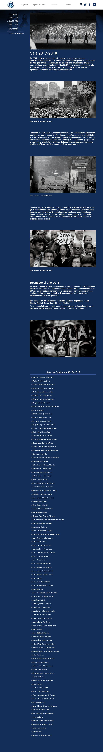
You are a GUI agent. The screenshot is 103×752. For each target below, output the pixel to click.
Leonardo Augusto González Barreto (45, 593)
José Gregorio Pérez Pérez (42, 563)
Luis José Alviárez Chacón (42, 615)
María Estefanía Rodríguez (42, 637)
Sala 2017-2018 (14, 21)
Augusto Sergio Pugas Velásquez (44, 425)
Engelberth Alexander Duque (42, 494)
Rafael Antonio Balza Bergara (43, 680)
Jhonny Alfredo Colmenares (42, 549)
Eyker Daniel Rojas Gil (40, 505)
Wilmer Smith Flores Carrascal (43, 713)
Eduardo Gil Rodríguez (40, 461)
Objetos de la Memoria (16, 33)
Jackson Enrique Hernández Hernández (46, 534)
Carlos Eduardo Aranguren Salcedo (44, 428)
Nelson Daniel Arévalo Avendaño (44, 658)
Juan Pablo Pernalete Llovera (43, 585)
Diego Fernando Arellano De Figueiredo (46, 458)
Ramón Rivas (37, 684)
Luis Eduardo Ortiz (39, 600)
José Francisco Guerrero (41, 556)
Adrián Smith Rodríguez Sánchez (44, 385)
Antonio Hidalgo (38, 410)
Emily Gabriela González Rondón (44, 483)
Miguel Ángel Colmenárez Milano (44, 644)
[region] (63, 31)
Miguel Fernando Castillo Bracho (44, 648)
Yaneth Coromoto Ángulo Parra (43, 721)
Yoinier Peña (37, 732)
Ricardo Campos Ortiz (40, 688)
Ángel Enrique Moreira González (44, 399)
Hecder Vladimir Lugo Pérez (42, 523)
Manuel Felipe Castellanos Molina (44, 626)
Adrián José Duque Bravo (41, 381)
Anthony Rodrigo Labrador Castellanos (46, 406)
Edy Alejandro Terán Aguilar (42, 476)
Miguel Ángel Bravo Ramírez (42, 640)
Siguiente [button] (93, 30)
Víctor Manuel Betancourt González (45, 706)
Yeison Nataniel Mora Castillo (43, 724)
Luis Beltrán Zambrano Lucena (43, 596)
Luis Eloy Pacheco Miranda (42, 604)
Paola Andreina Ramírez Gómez (43, 673)
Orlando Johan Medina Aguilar (43, 666)
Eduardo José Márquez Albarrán (44, 465)
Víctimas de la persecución (14, 29)
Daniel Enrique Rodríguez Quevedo (44, 447)
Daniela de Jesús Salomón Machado (45, 450)
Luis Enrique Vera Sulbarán (42, 607)
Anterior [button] (32, 30)
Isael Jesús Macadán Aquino (42, 531)
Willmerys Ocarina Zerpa (41, 710)
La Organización (24, 5)
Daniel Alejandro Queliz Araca (43, 443)
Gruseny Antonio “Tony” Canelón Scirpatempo (48, 520)
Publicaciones (54, 5)
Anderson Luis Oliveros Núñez (43, 392)
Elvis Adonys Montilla (40, 480)
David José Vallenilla (40, 454)
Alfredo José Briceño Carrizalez (43, 388)
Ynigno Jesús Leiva (39, 728)
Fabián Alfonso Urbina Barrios (43, 509)
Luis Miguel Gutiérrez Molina (42, 618)
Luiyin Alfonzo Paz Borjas (41, 622)
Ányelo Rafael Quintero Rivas (42, 414)
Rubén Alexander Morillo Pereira (44, 695)
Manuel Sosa (37, 629)
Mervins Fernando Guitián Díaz (43, 377)
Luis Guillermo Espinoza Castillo (44, 611)
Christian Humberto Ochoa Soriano (45, 439)
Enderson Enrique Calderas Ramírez (45, 490)
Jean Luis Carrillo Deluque (42, 545)
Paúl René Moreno (39, 677)
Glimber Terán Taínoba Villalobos (44, 516)
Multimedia (68, 5)
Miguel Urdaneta (38, 655)
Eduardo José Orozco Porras (42, 469)
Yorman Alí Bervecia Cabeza (42, 735)
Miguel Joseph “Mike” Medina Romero (46, 651)
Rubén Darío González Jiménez (43, 699)
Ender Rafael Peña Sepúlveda (43, 487)
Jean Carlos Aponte (39, 542)
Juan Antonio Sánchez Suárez (43, 574)
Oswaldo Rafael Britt (40, 669)
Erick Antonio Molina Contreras (43, 498)
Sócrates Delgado (39, 702)
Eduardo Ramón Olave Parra (42, 472)
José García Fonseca (40, 560)
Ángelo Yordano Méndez (41, 403)
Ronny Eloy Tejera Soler (41, 691)
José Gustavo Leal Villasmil (42, 567)
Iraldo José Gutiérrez (40, 527)
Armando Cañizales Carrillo (42, 421)
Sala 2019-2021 (14, 25)
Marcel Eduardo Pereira (41, 633)
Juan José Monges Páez (41, 582)
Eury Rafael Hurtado (40, 501)
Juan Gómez (37, 578)
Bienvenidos (13, 14)
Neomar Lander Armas (40, 662)
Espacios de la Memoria (39, 5)
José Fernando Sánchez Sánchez (44, 553)
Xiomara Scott (38, 717)
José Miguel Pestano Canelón (43, 571)
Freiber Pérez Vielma (40, 512)
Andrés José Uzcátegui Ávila (42, 395)
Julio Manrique (38, 589)
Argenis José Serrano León (42, 417)
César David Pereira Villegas (42, 436)
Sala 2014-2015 (14, 18)
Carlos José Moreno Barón (42, 432)
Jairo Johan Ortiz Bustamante (43, 538)
